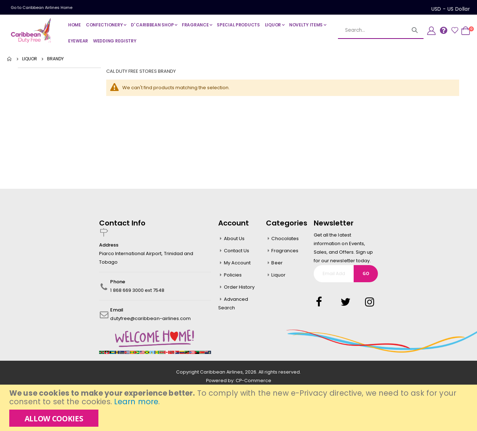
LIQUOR (29, 59)
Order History (239, 287)
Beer (276, 262)
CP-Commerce (253, 380)
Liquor (278, 275)
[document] (239, 408)
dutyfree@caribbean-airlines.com (150, 318)
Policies (233, 275)
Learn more (136, 401)
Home (9, 59)
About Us (234, 238)
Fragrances (284, 250)
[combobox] (381, 30)
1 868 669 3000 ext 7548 (137, 290)
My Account (237, 262)
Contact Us (237, 250)
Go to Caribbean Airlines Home (41, 7)
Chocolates (285, 238)
